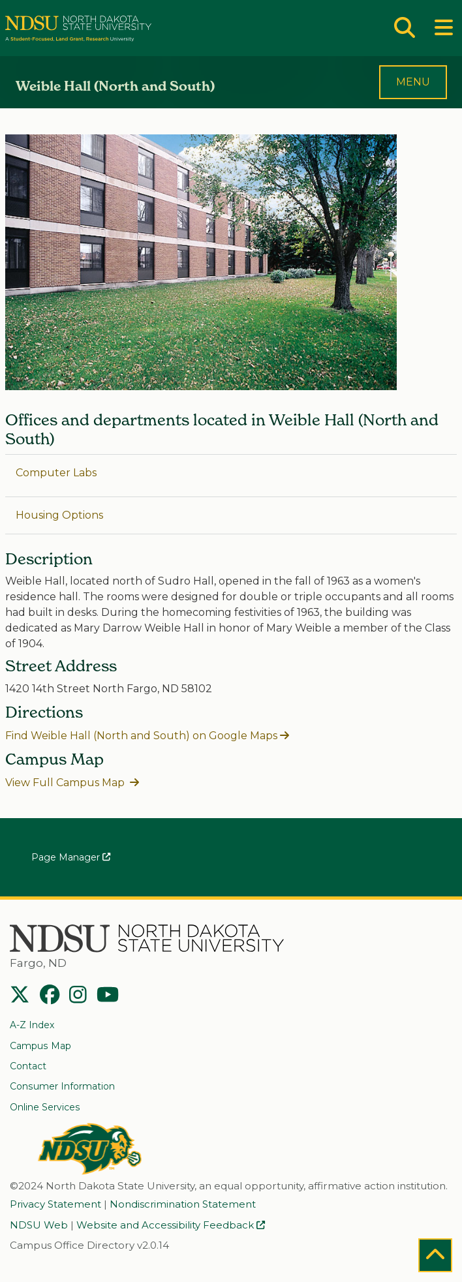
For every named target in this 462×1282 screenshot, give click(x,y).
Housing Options (59, 515)
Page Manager (70, 857)
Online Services (45, 1107)
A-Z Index (32, 1025)
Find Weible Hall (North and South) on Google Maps (141, 735)
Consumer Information (62, 1086)
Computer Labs (56, 472)
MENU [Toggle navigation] (413, 82)
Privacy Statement (55, 1204)
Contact (28, 1066)
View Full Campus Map (66, 782)
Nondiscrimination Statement (183, 1204)
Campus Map (40, 1046)
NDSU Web (39, 1225)
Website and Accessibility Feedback (170, 1225)
